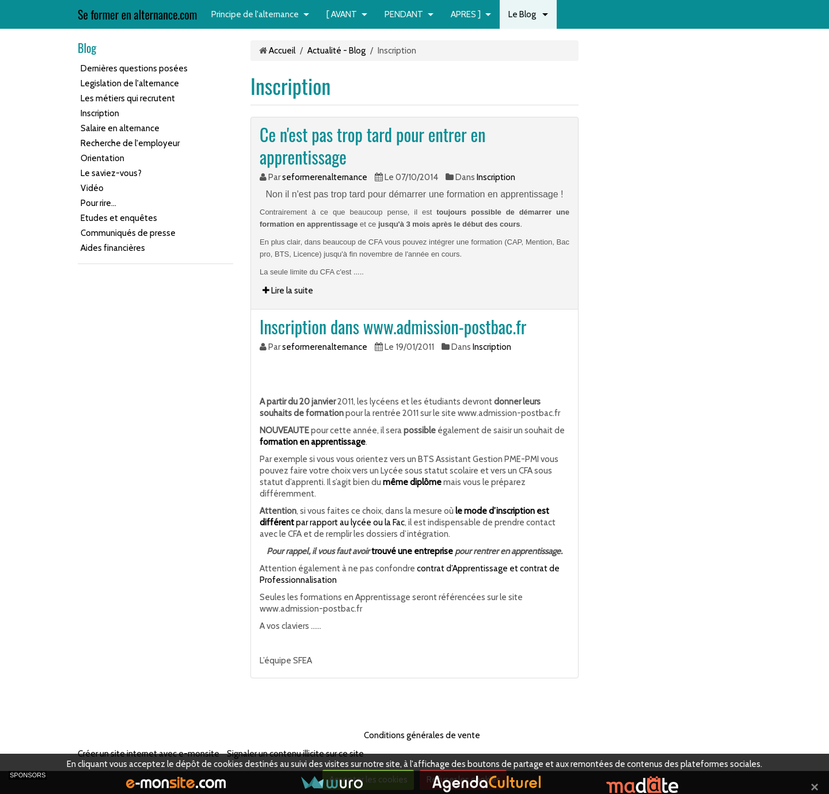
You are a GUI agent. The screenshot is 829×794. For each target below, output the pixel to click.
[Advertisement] (112, 445)
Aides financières (113, 248)
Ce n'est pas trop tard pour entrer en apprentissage (372, 145)
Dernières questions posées (134, 68)
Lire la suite (288, 290)
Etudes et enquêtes (119, 218)
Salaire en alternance (120, 128)
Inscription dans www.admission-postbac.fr (393, 326)
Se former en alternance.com (137, 14)
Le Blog (523, 14)
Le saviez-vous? (111, 173)
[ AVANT (341, 14)
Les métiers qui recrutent (128, 98)
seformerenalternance (324, 177)
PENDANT (404, 14)
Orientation (102, 158)
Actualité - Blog (336, 50)
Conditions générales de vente (422, 735)
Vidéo (92, 188)
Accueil (282, 50)
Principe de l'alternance (255, 14)
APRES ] (466, 14)
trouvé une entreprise (412, 551)
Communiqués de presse (128, 233)
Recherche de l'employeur (130, 143)
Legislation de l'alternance (130, 83)
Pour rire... (98, 203)
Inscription (100, 113)
